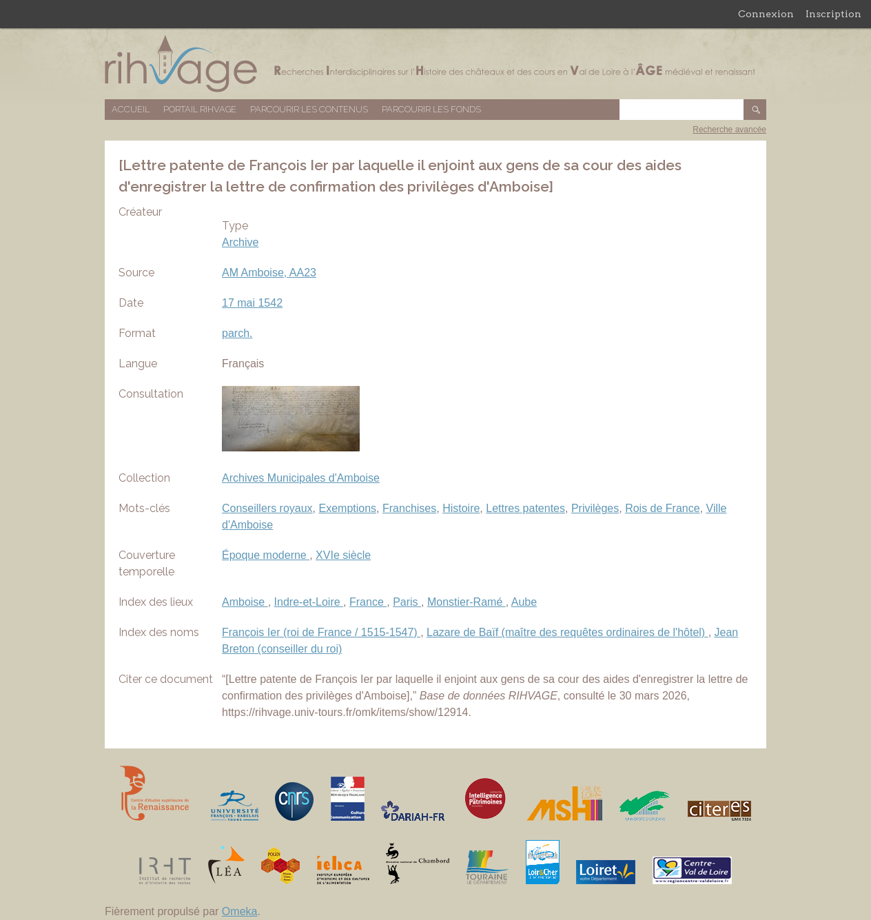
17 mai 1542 (252, 303)
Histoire (461, 508)
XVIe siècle (343, 555)
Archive (240, 242)
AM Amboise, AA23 (269, 272)
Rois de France (662, 508)
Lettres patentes (525, 508)
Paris (407, 602)
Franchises (409, 508)
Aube (524, 602)
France (368, 602)
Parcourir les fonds (431, 109)
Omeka (240, 911)
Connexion (766, 13)
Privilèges (595, 508)
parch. (237, 333)
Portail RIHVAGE (199, 109)
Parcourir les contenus (309, 109)
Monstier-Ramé (466, 602)
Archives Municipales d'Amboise (301, 478)
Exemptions (348, 508)
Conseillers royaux (267, 508)
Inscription (833, 13)
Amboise (245, 602)
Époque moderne (265, 555)
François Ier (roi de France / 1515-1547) (321, 632)
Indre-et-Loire (309, 602)
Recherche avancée (729, 129)
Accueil (131, 109)
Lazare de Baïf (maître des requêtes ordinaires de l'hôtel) (567, 632)
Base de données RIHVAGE (435, 63)
